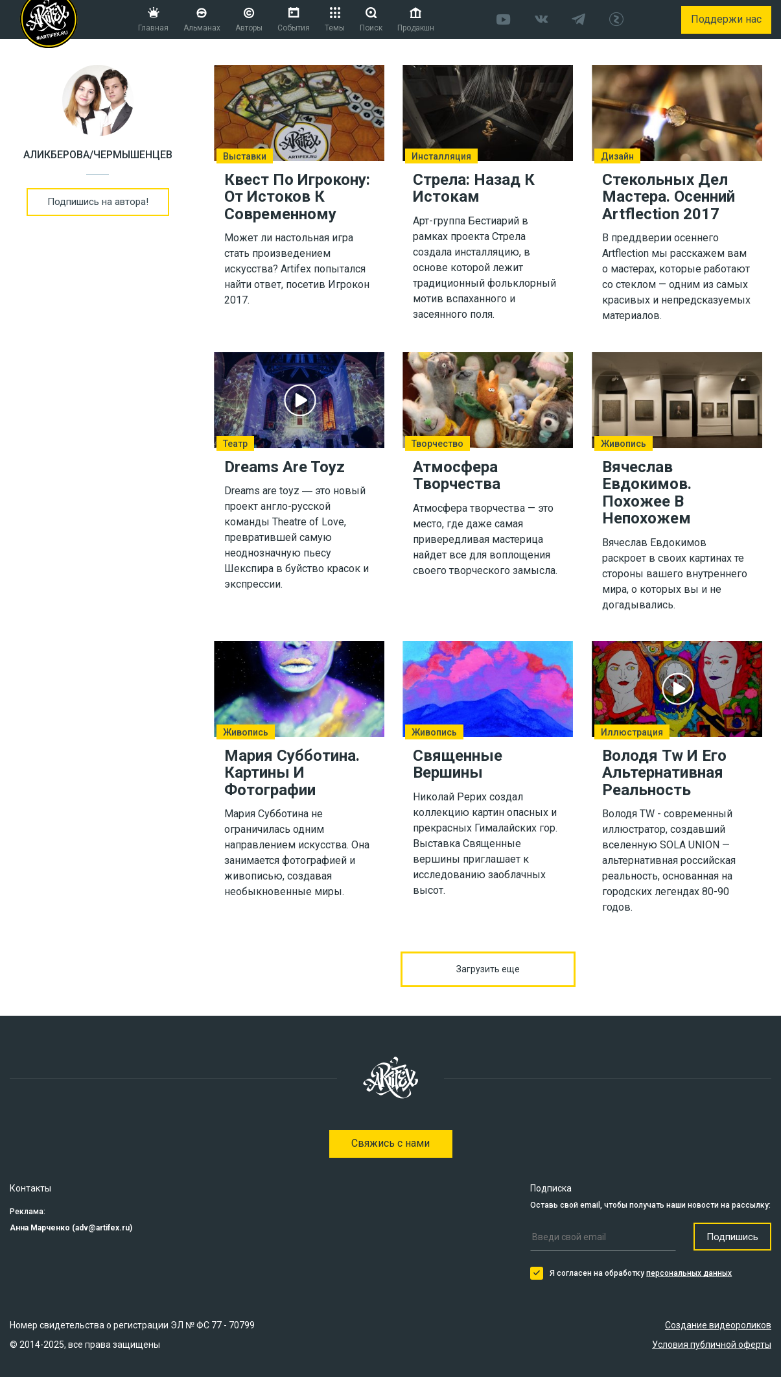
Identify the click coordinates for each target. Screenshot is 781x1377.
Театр (235, 443)
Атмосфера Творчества (456, 475)
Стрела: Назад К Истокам (474, 188)
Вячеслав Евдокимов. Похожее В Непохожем (647, 492)
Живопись (623, 443)
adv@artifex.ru (102, 1227)
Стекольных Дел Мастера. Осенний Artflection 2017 (668, 197)
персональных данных (689, 1273)
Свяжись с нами (390, 1143)
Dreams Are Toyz (284, 467)
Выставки (244, 156)
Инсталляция (441, 156)
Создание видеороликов (718, 1325)
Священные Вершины (457, 764)
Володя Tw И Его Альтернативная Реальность (664, 773)
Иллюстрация (632, 731)
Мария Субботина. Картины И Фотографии (292, 773)
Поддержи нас (726, 19)
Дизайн (617, 156)
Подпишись (732, 1237)
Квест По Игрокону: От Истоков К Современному (297, 197)
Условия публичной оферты (711, 1344)
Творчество (437, 443)
